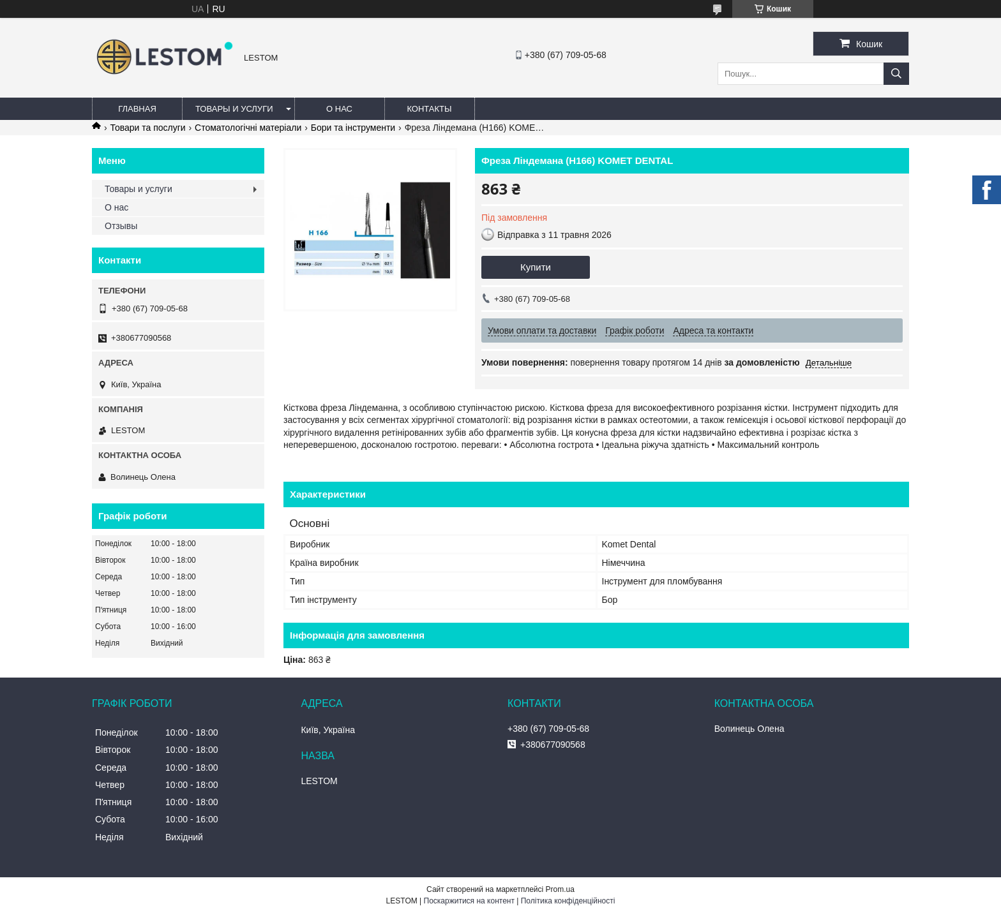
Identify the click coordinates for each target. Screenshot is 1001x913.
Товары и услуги (234, 109)
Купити (535, 267)
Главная (137, 109)
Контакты (429, 109)
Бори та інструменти (353, 127)
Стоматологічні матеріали (248, 127)
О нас (339, 109)
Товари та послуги (147, 127)
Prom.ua (560, 889)
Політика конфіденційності (568, 900)
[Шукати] (896, 74)
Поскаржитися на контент (469, 900)
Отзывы (121, 226)
